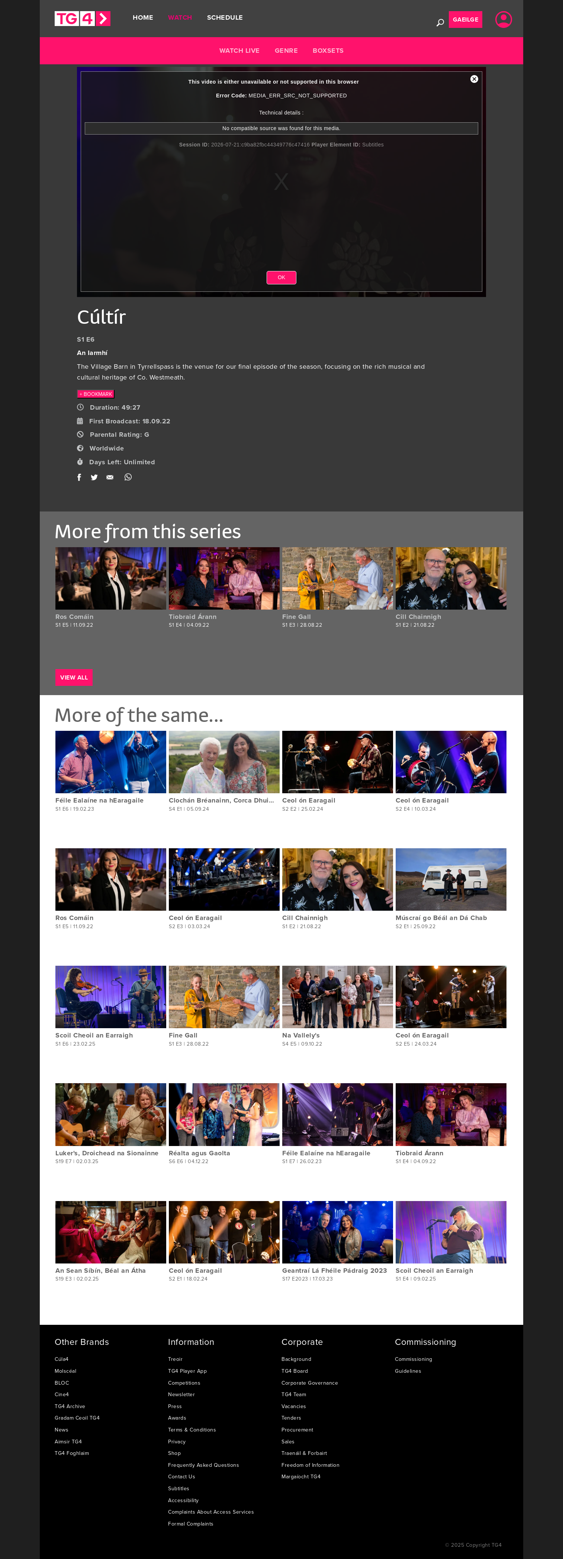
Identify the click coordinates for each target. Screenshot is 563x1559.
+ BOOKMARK (96, 394)
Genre (286, 50)
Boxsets (328, 50)
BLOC (62, 1383)
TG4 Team (294, 1394)
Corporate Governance (310, 1383)
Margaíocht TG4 (301, 1476)
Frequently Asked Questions (203, 1465)
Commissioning (413, 1359)
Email (111, 479)
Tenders (292, 1417)
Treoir (175, 1359)
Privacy (177, 1441)
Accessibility (183, 1500)
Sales (288, 1441)
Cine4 (62, 1394)
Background (296, 1359)
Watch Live (239, 50)
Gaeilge (466, 19)
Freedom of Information (311, 1465)
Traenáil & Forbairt (304, 1453)
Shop (174, 1453)
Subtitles (179, 1488)
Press (175, 1406)
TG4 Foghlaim (72, 1453)
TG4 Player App (187, 1371)
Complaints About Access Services (211, 1512)
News (61, 1429)
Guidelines (408, 1371)
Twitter (94, 479)
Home (143, 17)
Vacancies (294, 1406)
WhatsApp (128, 479)
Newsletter (181, 1394)
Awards (177, 1417)
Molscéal (65, 1371)
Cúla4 (62, 1359)
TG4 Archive (70, 1406)
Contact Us (181, 1476)
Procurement (297, 1429)
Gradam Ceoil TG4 (77, 1417)
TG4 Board (295, 1371)
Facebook (81, 479)
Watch (180, 17)
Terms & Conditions (192, 1429)
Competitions (184, 1383)
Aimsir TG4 (68, 1441)
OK (281, 277)
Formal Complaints (191, 1523)
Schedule (225, 17)
